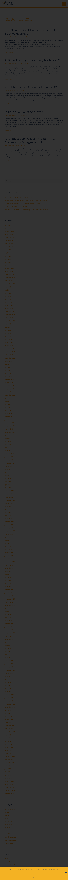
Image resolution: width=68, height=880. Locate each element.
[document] (34, 440)
